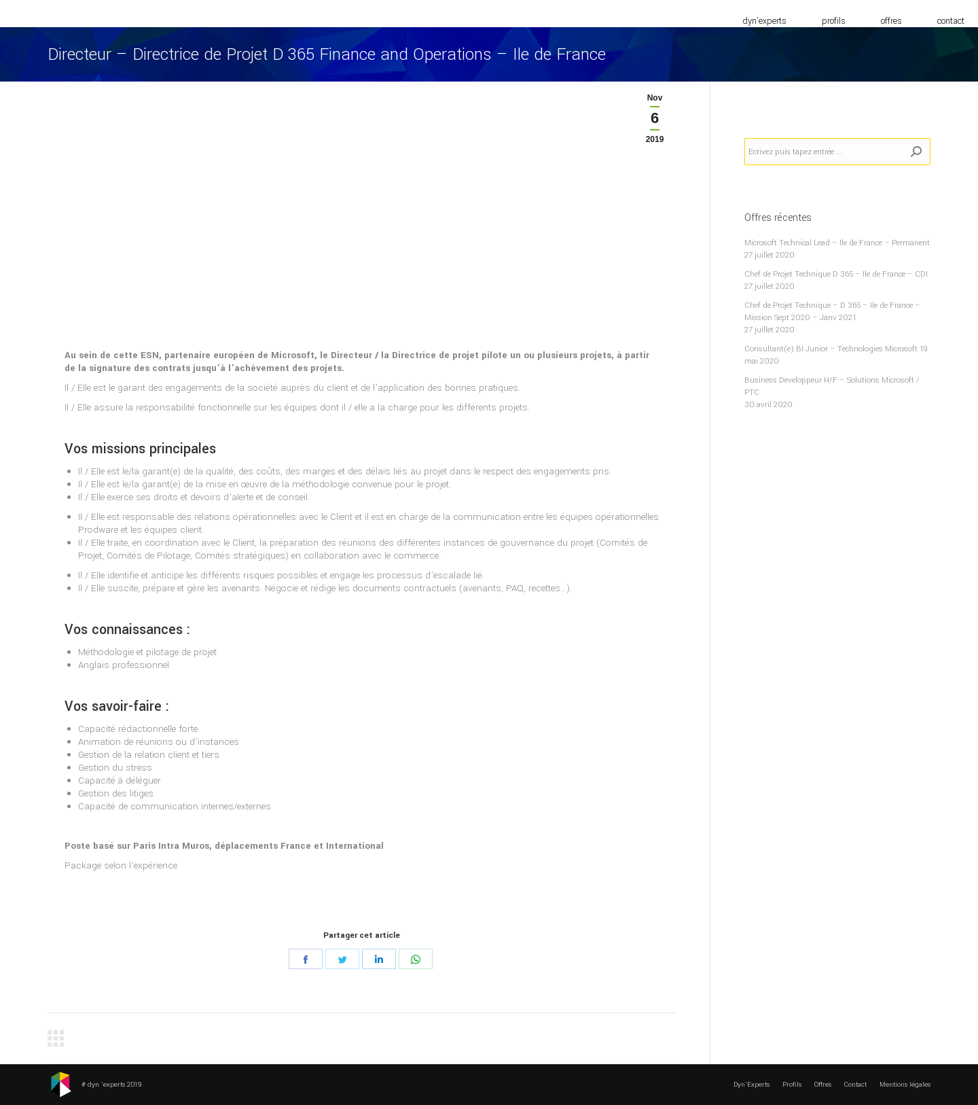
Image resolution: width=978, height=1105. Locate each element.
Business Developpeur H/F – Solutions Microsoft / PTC (832, 386)
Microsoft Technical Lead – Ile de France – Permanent (837, 243)
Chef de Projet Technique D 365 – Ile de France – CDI (836, 274)
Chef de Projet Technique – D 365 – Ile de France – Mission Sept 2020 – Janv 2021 (832, 311)
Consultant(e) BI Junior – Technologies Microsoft (831, 349)
